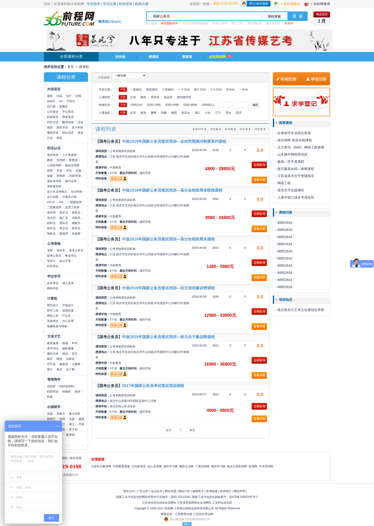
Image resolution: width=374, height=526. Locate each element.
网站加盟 (170, 491)
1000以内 (136, 105)
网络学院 (52, 288)
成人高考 (68, 283)
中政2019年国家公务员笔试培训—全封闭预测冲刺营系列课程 (174, 141)
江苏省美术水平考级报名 (295, 176)
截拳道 (63, 364)
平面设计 (68, 305)
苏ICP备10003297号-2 (243, 497)
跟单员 (76, 228)
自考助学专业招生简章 (294, 133)
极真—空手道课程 (290, 161)
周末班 (155, 97)
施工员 (63, 217)
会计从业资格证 (57, 191)
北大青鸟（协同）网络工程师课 (300, 147)
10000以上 (208, 105)
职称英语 (52, 117)
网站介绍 (184, 491)
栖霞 (174, 112)
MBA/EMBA (66, 386)
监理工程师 (72, 207)
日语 (50, 138)
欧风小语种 (220, 23)
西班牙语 (62, 127)
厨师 (50, 170)
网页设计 (52, 305)
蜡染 (59, 358)
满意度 (258, 129)
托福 (59, 96)
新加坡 (70, 434)
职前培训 (52, 391)
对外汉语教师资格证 (195, 23)
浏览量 (214, 129)
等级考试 (52, 321)
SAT (68, 96)
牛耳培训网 (266, 466)
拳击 (59, 369)
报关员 (51, 228)
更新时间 (198, 129)
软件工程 (52, 310)
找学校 (120, 57)
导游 (59, 170)
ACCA (51, 202)
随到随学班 (184, 97)
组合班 (168, 97)
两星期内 (152, 89)
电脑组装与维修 (57, 326)
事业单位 (71, 255)
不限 (123, 89)
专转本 (61, 250)
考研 (50, 250)
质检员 (76, 212)
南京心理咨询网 (237, 466)
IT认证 (66, 315)
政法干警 (65, 261)
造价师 (51, 212)
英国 (62, 419)
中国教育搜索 (121, 466)
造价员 (63, 212)
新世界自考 (254, 23)
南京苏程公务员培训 (122, 406)
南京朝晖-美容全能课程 (294, 140)
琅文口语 (237, 23)
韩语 (59, 138)
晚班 (143, 97)
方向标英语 (138, 466)
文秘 (78, 170)
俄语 (80, 132)
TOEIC (71, 101)
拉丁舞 (70, 369)
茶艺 (75, 353)
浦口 (197, 112)
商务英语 (68, 117)
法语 (80, 122)
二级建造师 (54, 207)
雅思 (50, 96)
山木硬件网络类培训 (292, 154)
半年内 (230, 89)
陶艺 (50, 358)
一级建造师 (74, 202)
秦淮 (143, 112)
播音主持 (52, 353)
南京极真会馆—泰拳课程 (295, 169)
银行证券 (71, 181)
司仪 (69, 170)
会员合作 (156, 491)
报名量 (243, 129)
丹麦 (81, 424)
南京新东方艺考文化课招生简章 (300, 310)
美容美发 (52, 154)
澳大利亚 (74, 413)
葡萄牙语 (52, 132)
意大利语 (77, 127)
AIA (61, 202)
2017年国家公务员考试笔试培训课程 (153, 386)
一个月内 (184, 89)
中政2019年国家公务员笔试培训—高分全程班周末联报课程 (172, 190)
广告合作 (143, 491)
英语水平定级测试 (290, 190)
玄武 (133, 112)
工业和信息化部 (222, 502)
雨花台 (186, 112)
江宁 (218, 112)
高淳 (238, 112)
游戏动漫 (68, 310)
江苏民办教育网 (101, 466)
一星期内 (136, 89)
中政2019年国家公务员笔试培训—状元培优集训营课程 (168, 288)
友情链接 (212, 491)
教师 (50, 160)
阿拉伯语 (68, 132)
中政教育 (115, 167)
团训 (77, 391)
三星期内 (168, 89)
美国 (50, 413)
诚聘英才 (198, 491)
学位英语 (68, 111)
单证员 (63, 228)
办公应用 (68, 321)
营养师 (61, 160)
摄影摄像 (68, 348)
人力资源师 (69, 154)
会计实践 (52, 196)
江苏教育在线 (183, 514)
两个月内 (200, 89)
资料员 (63, 223)
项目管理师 (54, 181)
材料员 (51, 223)
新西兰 (51, 419)
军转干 (51, 261)
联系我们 (225, 491)
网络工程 (52, 315)
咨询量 (229, 129)
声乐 (75, 343)
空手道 (51, 364)
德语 (50, 127)
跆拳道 (70, 358)
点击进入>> (70, 474)
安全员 (51, 217)
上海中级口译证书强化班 (295, 197)
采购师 (76, 233)
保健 (50, 175)
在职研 (51, 386)
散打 (50, 369)
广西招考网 (202, 466)
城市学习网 (170, 466)
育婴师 (73, 160)
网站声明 (239, 491)
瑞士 (72, 424)
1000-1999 (154, 105)
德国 (81, 419)
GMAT (51, 101)
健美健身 (52, 343)
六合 (208, 112)
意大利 (73, 429)
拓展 (50, 396)
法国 (72, 419)
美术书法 (52, 348)
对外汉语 (52, 122)
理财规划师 (54, 186)
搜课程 (154, 57)
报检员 (51, 233)
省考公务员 (76, 250)
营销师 (61, 175)
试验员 (76, 217)
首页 (70, 67)
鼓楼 (164, 112)
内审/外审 (75, 175)
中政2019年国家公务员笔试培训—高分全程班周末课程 (168, 239)
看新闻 (187, 57)
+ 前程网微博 (320, 4)
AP (61, 101)
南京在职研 (273, 23)
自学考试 (52, 283)
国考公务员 (54, 255)
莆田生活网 (186, 466)
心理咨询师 (54, 165)
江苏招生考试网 (203, 514)
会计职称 (76, 191)
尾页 (192, 430)
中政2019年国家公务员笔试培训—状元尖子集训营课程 (168, 337)
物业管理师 (72, 165)
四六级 (51, 106)
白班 (133, 97)
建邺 (153, 112)
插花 (65, 353)
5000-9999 (190, 105)
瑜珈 (65, 343)
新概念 (63, 106)
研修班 (66, 391)
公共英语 (52, 111)
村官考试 (52, 266)
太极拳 (76, 364)
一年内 (243, 89)
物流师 (63, 233)
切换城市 (114, 21)
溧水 (228, 112)
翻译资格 (68, 122)
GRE (78, 96)
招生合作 (129, 491)
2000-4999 (172, 105)
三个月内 (216, 89)
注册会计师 (69, 196)
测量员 (76, 223)
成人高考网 (154, 466)
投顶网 (253, 466)
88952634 (284, 223)
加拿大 (61, 413)
